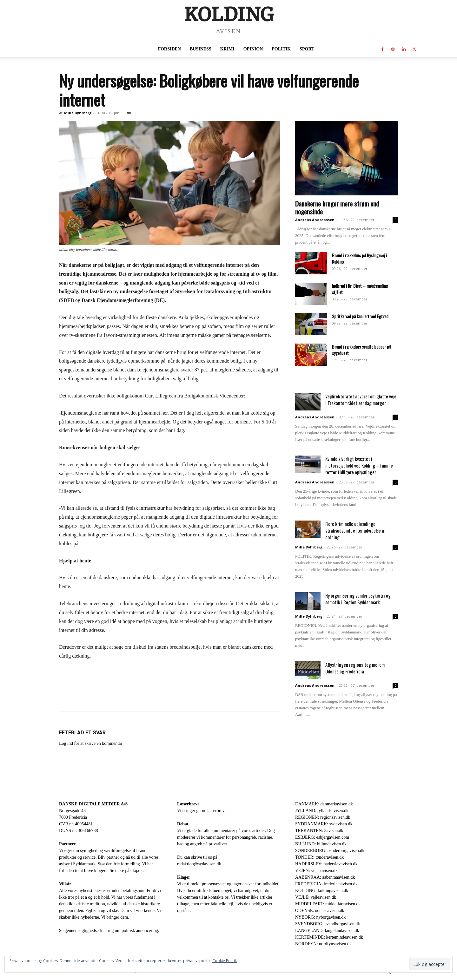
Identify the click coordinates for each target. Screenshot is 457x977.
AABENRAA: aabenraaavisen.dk (325, 877)
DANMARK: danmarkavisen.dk (324, 804)
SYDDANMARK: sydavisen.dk (323, 824)
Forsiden (169, 49)
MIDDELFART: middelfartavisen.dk (328, 904)
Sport (307, 49)
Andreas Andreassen (314, 219)
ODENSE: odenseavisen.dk (319, 910)
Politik (281, 49)
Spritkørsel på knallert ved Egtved (360, 316)
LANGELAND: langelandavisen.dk (327, 930)
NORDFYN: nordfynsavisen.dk (323, 943)
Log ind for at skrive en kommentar (90, 743)
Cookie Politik (224, 960)
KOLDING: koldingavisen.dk (321, 890)
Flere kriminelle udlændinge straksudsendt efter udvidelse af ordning (355, 530)
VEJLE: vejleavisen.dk (315, 897)
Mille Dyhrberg (77, 112)
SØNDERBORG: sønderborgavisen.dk (329, 850)
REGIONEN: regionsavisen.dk (322, 817)
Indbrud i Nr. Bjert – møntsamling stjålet (360, 288)
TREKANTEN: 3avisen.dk (319, 830)
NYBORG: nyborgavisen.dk (320, 917)
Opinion (253, 49)
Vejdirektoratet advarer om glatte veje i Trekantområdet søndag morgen (360, 399)
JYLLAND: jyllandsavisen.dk (321, 810)
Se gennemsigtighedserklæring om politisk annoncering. (109, 930)
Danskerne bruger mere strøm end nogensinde (337, 207)
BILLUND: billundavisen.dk (321, 844)
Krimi (227, 49)
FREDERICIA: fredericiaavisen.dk (326, 884)
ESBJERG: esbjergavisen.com (322, 837)
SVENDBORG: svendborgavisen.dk (327, 923)
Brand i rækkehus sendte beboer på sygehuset (361, 349)
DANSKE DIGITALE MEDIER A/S (93, 804)
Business (200, 49)
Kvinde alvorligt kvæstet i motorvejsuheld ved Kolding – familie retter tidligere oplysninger (359, 465)
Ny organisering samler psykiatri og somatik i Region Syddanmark (358, 599)
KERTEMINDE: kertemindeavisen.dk (329, 937)
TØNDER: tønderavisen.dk (319, 857)
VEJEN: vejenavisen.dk (316, 870)
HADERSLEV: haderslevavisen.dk (326, 864)
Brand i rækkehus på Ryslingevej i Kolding (359, 258)
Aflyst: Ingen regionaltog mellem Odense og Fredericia (355, 668)
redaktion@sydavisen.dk (199, 864)
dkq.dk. (137, 870)
